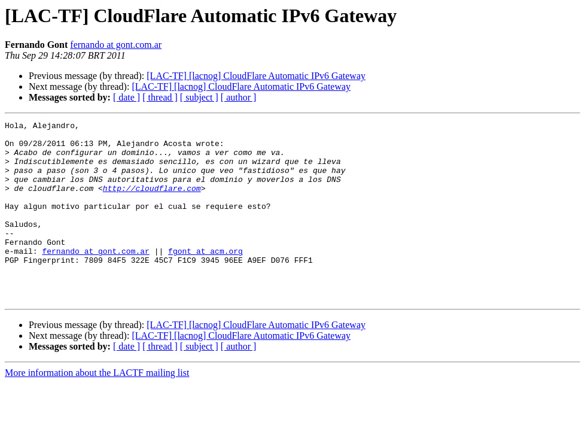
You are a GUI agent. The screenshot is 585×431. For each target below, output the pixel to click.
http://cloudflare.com (152, 202)
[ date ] (126, 97)
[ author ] (239, 97)
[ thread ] (160, 97)
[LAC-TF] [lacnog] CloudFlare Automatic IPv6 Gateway (256, 76)
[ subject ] (199, 97)
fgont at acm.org (205, 277)
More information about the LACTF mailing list (97, 408)
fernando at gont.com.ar (116, 45)
